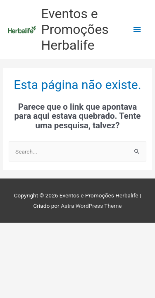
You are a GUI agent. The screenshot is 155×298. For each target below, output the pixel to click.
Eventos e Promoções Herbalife (75, 29)
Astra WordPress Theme (91, 205)
